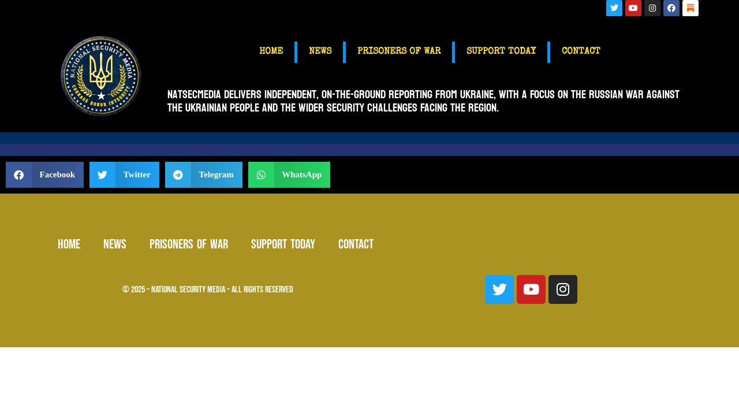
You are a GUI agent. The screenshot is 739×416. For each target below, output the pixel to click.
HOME (271, 52)
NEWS (320, 52)
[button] (45, 175)
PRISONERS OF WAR (399, 52)
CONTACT (581, 52)
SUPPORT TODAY (501, 52)
